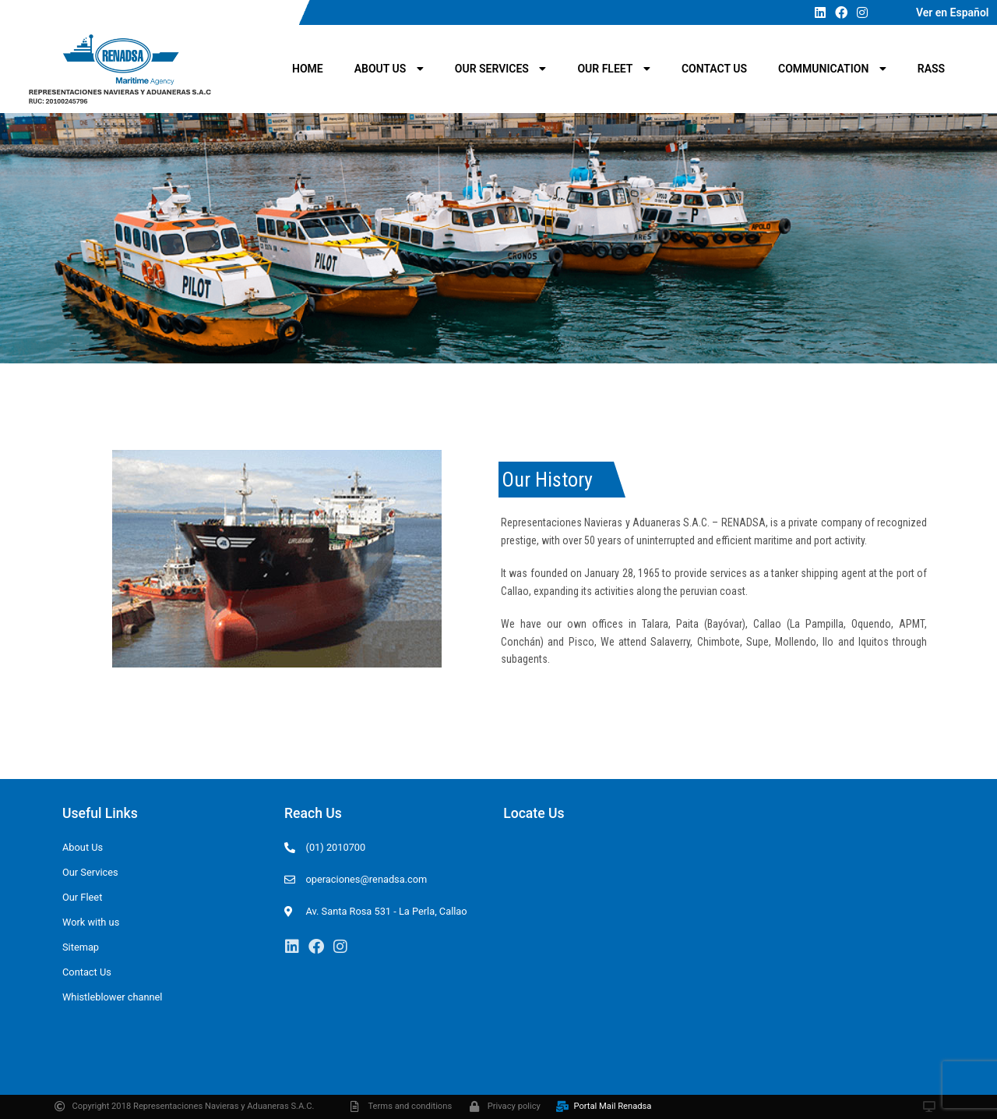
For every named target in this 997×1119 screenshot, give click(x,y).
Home (307, 68)
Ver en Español (952, 12)
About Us (389, 68)
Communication (832, 68)
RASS (931, 68)
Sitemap (80, 947)
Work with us (90, 922)
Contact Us (714, 68)
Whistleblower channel (112, 997)
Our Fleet (613, 68)
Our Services (501, 68)
